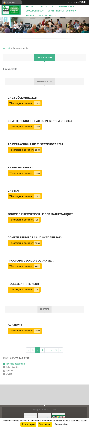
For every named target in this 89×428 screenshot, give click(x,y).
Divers (9, 374)
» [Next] (60, 350)
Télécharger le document (24, 103)
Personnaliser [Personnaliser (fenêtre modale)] (61, 424)
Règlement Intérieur (23, 283)
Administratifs (12, 367)
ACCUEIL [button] (30, 6)
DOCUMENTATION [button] (46, 15)
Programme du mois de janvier (31, 260)
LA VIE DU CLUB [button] (46, 6)
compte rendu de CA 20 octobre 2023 (35, 237)
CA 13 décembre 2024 (22, 97)
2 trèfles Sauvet (20, 167)
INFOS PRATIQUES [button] (67, 6)
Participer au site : (76, 2)
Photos (30, 15)
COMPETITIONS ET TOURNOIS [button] (61, 11)
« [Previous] (28, 350)
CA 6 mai (13, 190)
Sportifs (9, 370)
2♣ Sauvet (15, 325)
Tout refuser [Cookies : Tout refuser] (45, 424)
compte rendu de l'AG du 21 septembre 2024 (40, 121)
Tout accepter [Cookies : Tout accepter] (28, 424)
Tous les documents (15, 364)
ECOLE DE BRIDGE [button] (34, 11)
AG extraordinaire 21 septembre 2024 (35, 144)
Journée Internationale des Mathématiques (40, 214)
